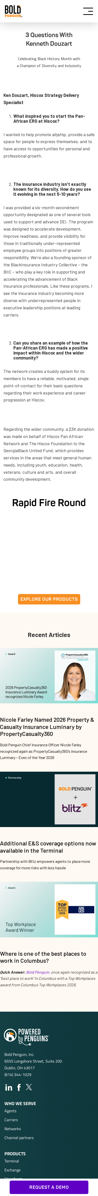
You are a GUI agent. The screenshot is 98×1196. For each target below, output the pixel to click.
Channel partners (19, 1138)
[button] (84, 11)
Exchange (12, 1170)
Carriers (11, 1120)
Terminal (11, 1161)
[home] (13, 11)
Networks (12, 1129)
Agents (10, 1111)
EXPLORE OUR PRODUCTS (49, 599)
